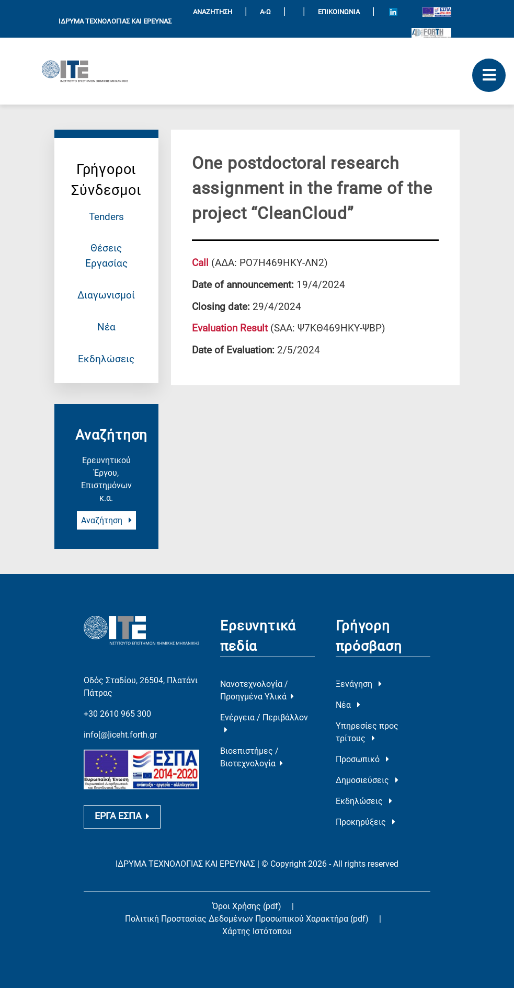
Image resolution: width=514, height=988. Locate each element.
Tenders (106, 217)
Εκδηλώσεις (106, 359)
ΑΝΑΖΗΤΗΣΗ (212, 12)
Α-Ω (265, 12)
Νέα (106, 327)
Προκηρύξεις (365, 822)
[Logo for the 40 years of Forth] (431, 33)
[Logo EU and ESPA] (436, 11)
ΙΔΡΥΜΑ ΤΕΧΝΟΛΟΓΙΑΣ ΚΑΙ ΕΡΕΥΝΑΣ (115, 21)
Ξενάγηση (359, 684)
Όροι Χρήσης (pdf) (246, 906)
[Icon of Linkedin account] (393, 12)
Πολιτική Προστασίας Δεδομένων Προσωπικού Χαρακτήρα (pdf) (248, 919)
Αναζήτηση (106, 520)
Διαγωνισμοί (106, 295)
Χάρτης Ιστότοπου (257, 931)
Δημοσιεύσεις (367, 780)
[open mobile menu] (489, 75)
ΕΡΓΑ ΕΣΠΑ (122, 816)
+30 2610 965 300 (117, 714)
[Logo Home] (85, 71)
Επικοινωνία (339, 12)
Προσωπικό (362, 759)
